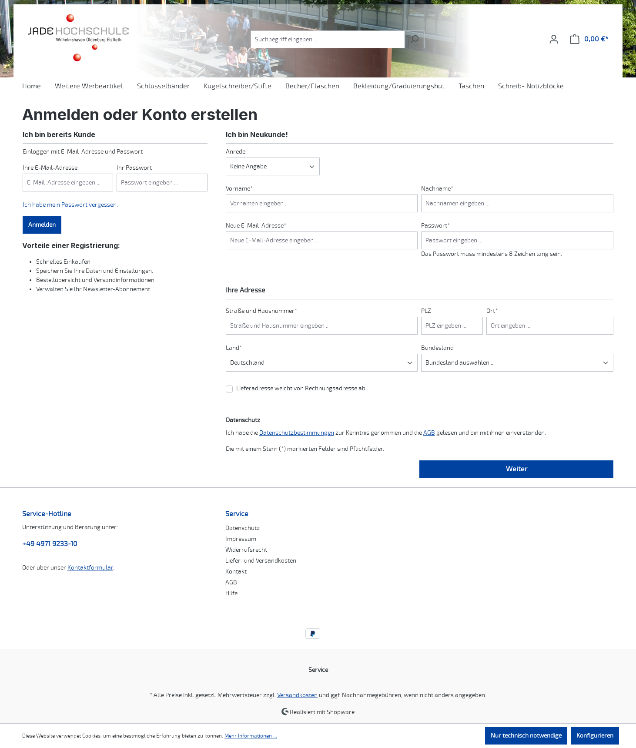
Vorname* (239, 188)
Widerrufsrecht (246, 549)
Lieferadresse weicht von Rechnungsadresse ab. (301, 388)
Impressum (240, 539)
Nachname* (437, 188)
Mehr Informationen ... (250, 736)
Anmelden (42, 224)
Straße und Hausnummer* (261, 311)
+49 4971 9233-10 (49, 544)
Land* (234, 348)
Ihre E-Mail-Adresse (50, 167)
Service (236, 514)
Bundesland (437, 348)
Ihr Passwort (134, 167)
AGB (429, 432)
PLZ (426, 311)
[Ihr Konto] (553, 39)
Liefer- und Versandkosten (260, 560)
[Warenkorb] (589, 39)
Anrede (235, 151)
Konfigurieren (594, 735)
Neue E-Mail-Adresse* (256, 225)
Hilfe (231, 593)
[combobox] (328, 39)
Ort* (492, 311)
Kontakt (236, 571)
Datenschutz (242, 528)
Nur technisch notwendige (526, 735)
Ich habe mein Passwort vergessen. (70, 204)
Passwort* (435, 225)
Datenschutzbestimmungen (296, 432)
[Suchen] (414, 39)
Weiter (516, 469)
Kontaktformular (90, 567)
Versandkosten (297, 695)
